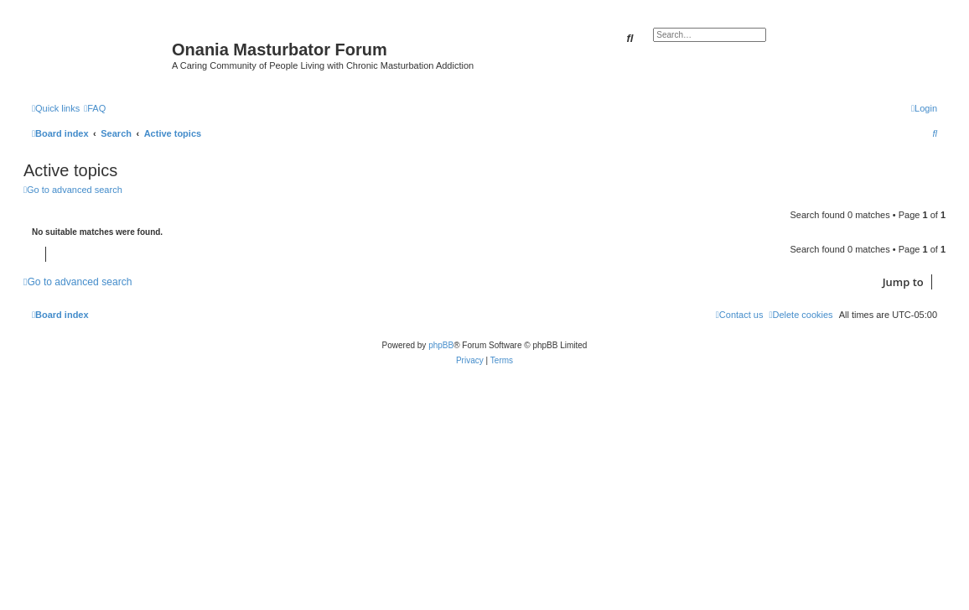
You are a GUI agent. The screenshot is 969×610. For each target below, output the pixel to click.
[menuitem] (95, 108)
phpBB (440, 345)
